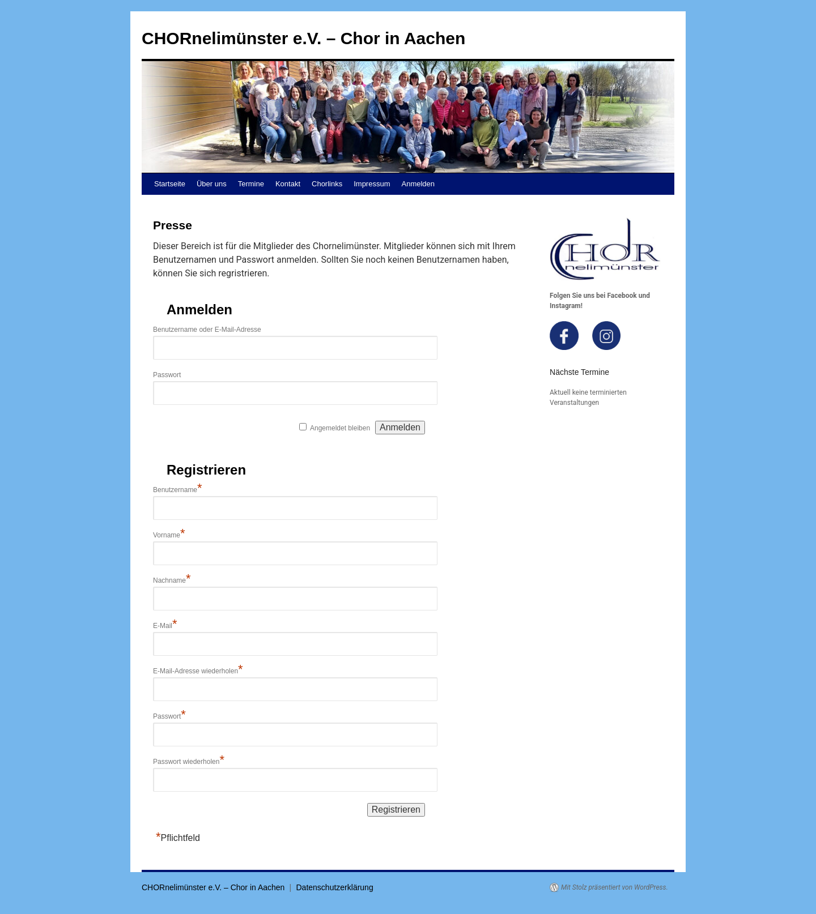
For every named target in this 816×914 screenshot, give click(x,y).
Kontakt (287, 184)
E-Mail (165, 626)
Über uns (212, 184)
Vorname (169, 535)
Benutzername (177, 490)
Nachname (172, 580)
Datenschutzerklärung (334, 887)
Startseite (169, 184)
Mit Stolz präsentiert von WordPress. (614, 887)
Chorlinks (327, 184)
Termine (251, 184)
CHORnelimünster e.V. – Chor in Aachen (303, 38)
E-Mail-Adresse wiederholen (198, 671)
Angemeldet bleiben (340, 428)
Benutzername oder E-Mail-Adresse (207, 330)
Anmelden (418, 184)
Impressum (372, 184)
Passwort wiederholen (188, 762)
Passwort (167, 375)
